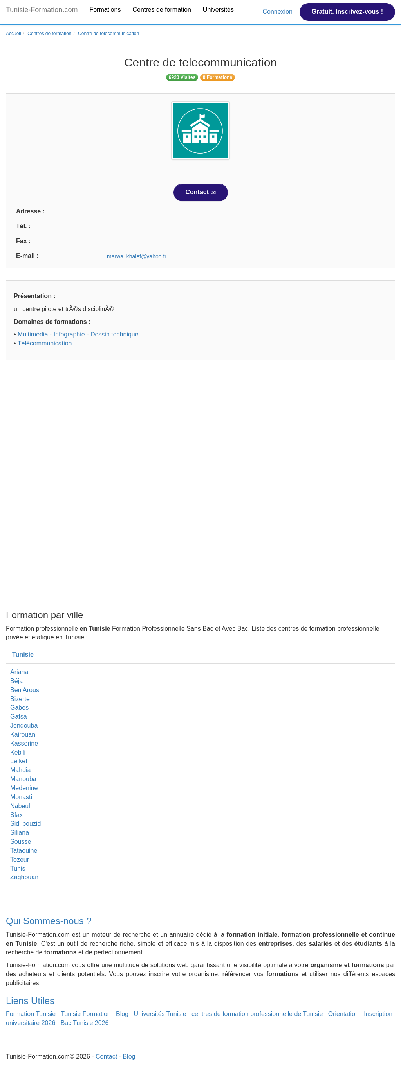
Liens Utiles (30, 1000)
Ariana (19, 672)
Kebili (17, 752)
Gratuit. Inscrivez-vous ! (347, 11)
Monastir (22, 797)
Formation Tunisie (31, 1014)
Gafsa (18, 716)
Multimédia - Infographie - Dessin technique (78, 334)
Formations (105, 9)
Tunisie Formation (85, 1014)
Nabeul (20, 806)
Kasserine (24, 743)
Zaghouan (24, 877)
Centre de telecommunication (108, 33)
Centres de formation (161, 9)
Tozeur (19, 859)
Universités (218, 9)
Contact (201, 192)
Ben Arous (24, 690)
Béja (16, 681)
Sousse (20, 841)
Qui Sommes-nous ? (49, 921)
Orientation (343, 1014)
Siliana (19, 832)
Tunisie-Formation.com (42, 10)
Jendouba (24, 725)
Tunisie (23, 654)
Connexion (278, 11)
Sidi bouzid (25, 823)
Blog (122, 1014)
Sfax (16, 815)
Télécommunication (45, 343)
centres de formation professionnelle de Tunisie (257, 1014)
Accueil (13, 33)
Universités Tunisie (160, 1014)
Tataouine (23, 850)
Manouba (23, 779)
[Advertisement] (200, 426)
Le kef (18, 761)
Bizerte (20, 699)
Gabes (19, 707)
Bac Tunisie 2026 (85, 1023)
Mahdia (20, 770)
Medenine (24, 788)
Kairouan (22, 734)
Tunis (17, 868)
